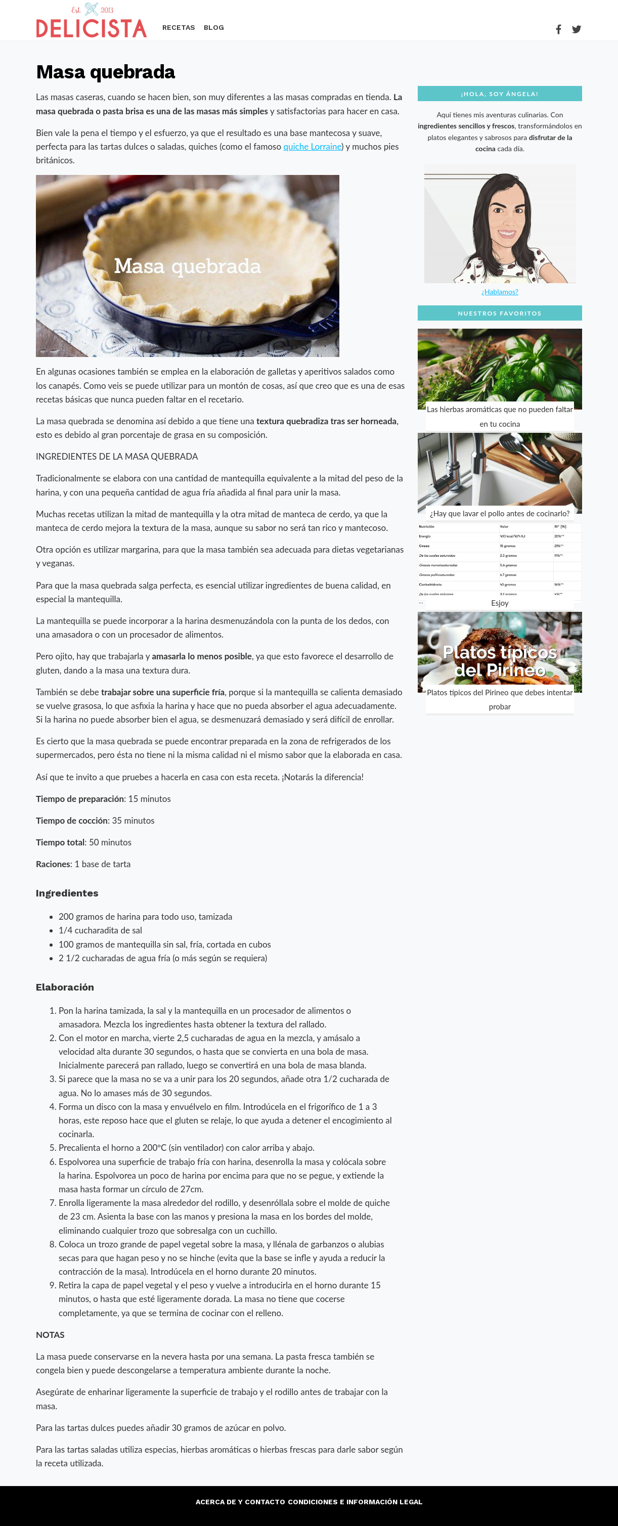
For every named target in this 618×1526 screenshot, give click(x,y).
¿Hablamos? (499, 291)
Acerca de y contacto (240, 1502)
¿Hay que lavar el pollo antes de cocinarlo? (500, 513)
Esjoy (500, 602)
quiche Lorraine (312, 146)
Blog (214, 27)
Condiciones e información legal (355, 1502)
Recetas (178, 27)
